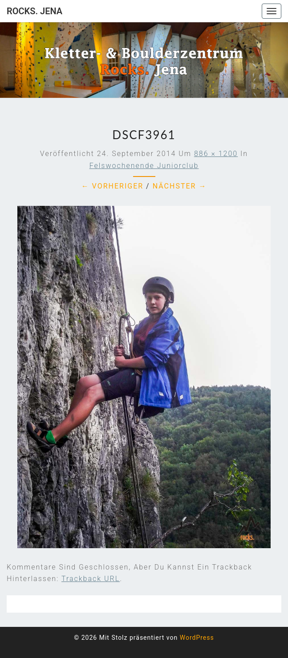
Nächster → (180, 186)
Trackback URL (90, 578)
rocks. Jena (34, 11)
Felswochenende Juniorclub (144, 165)
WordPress (197, 637)
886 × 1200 (216, 153)
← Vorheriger (112, 186)
